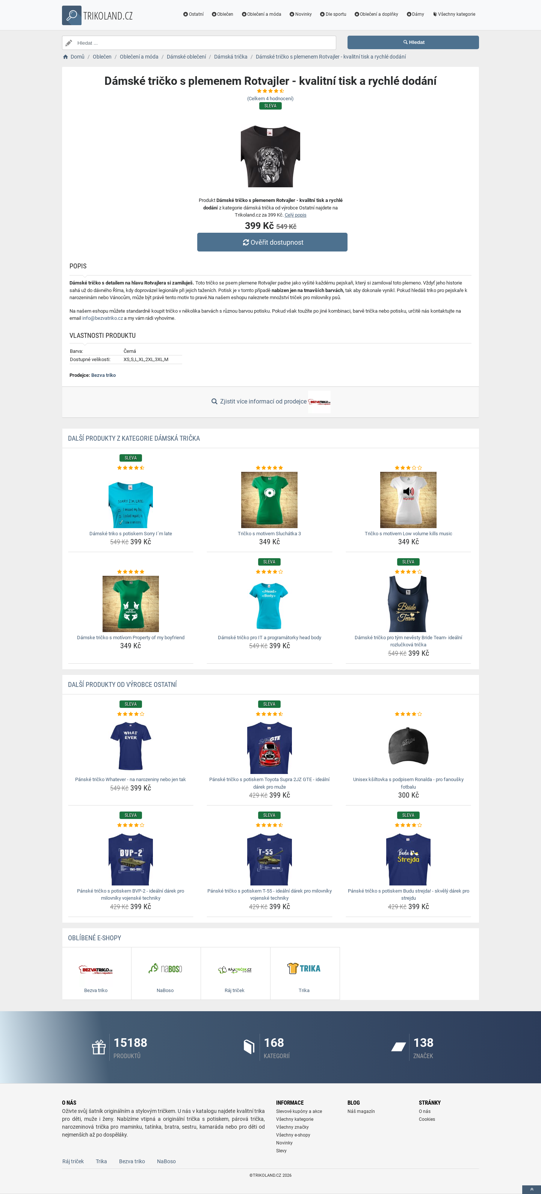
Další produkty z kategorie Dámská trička (134, 438)
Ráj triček (73, 1161)
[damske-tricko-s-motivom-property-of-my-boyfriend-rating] (130, 572)
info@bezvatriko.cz (102, 318)
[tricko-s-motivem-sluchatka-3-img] (269, 500)
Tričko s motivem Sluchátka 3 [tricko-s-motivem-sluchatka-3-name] (269, 533)
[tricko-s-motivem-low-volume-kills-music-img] (408, 500)
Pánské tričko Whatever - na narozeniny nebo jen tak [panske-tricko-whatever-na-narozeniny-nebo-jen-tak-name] (130, 779)
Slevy (281, 1150)
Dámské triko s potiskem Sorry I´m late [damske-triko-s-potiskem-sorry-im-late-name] (130, 533)
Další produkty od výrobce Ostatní (122, 684)
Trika (101, 1161)
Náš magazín (361, 1111)
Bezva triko (103, 375)
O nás (425, 1111)
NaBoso (166, 1161)
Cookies (427, 1119)
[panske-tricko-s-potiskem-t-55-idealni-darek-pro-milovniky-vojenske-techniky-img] (269, 857)
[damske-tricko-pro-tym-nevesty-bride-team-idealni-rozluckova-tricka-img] (408, 604)
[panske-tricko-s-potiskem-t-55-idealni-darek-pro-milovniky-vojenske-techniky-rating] (269, 825)
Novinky (300, 14)
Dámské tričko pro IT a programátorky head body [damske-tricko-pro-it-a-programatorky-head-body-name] (269, 637)
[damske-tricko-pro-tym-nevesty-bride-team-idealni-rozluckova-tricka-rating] (408, 572)
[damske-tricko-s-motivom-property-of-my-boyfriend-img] (130, 604)
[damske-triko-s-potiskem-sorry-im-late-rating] (130, 468)
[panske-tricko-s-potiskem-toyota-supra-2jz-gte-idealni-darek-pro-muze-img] (269, 746)
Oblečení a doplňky (376, 14)
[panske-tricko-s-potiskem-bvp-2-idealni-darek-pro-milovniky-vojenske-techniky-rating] (130, 825)
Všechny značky (292, 1127)
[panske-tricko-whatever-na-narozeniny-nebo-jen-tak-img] (130, 746)
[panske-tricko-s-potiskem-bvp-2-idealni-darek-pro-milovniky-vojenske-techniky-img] (130, 857)
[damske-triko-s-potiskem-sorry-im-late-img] (130, 500)
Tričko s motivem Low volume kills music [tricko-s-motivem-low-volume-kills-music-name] (408, 533)
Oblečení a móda (261, 14)
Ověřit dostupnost (272, 242)
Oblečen (222, 14)
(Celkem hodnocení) (270, 98)
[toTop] (531, 1189)
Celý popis (296, 215)
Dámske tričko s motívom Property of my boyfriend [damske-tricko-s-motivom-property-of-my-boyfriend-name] (130, 637)
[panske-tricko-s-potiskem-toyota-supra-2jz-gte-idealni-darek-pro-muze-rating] (269, 714)
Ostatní (193, 14)
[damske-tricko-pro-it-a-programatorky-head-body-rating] (269, 572)
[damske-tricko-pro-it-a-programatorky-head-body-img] (269, 604)
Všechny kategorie (453, 14)
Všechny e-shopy (293, 1135)
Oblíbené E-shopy (94, 938)
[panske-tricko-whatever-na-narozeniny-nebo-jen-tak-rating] (130, 714)
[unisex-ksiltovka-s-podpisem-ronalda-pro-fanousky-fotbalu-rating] (408, 714)
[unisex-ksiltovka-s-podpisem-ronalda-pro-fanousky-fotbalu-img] (408, 746)
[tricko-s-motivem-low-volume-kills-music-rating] (408, 468)
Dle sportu (332, 14)
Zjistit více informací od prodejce (270, 402)
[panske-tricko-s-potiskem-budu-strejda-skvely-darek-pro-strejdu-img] (408, 857)
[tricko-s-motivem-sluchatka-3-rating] (269, 468)
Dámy (415, 14)
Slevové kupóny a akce (299, 1111)
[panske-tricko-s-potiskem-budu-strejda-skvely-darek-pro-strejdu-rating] (408, 825)
